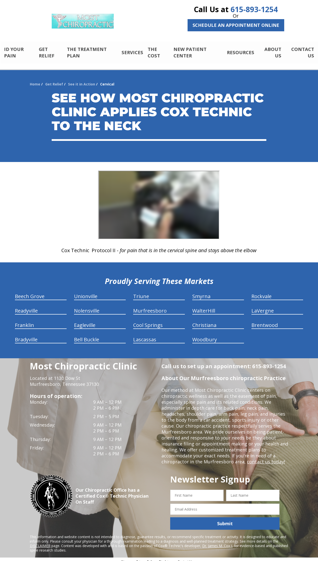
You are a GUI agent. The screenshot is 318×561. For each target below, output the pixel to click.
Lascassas (144, 335)
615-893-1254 (254, 9)
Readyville (26, 306)
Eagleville (84, 321)
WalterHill (203, 306)
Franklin (24, 321)
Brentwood (264, 321)
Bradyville (26, 335)
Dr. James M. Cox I (217, 541)
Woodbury (204, 335)
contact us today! (265, 457)
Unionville (85, 292)
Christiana (204, 321)
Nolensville (86, 306)
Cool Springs (148, 321)
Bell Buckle (86, 335)
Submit (225, 519)
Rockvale (261, 292)
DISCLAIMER (40, 541)
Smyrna (201, 292)
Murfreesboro (150, 306)
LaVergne (262, 306)
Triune (141, 292)
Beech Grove (29, 292)
